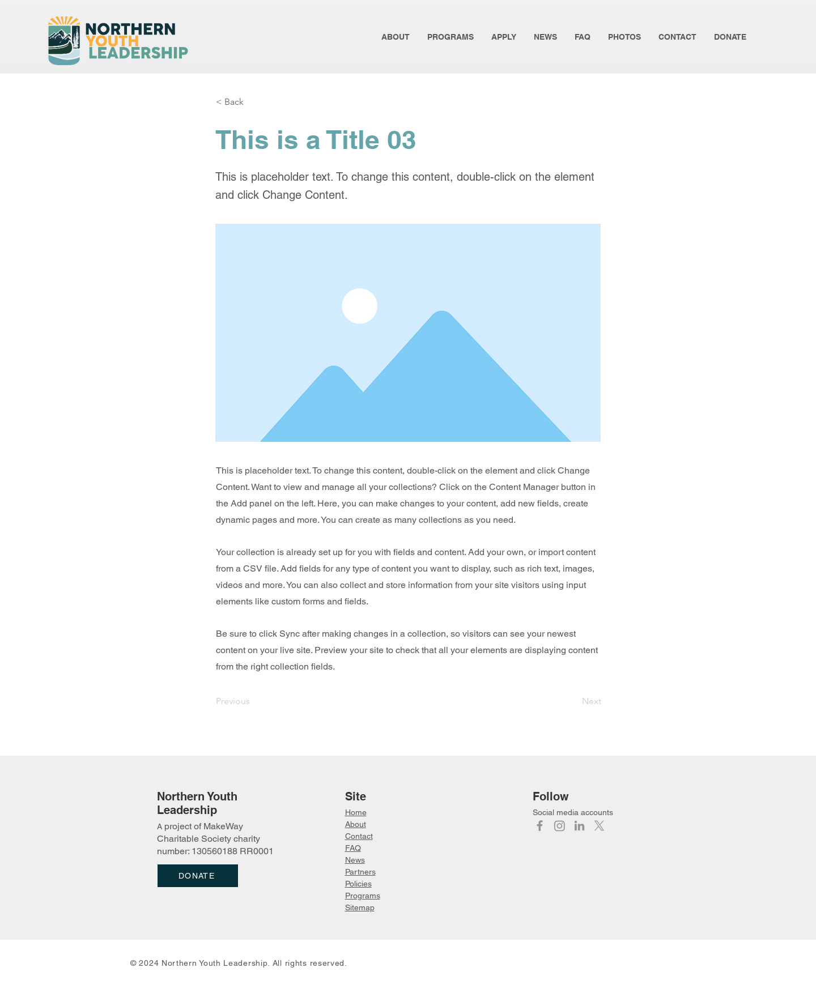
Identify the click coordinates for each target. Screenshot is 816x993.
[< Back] (253, 102)
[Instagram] (559, 826)
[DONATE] (198, 875)
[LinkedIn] (579, 826)
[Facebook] (540, 826)
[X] (599, 826)
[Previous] (253, 701)
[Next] (573, 701)
